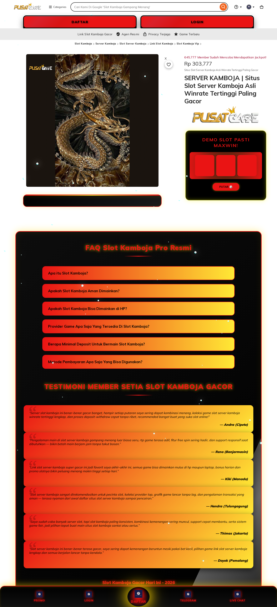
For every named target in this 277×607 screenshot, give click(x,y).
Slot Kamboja (83, 43)
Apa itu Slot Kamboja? (68, 273)
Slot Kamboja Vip (188, 43)
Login (88, 596)
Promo (39, 596)
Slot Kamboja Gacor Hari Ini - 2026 (138, 582)
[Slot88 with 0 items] (261, 7)
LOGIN (197, 22)
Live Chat (237, 596)
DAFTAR (80, 22)
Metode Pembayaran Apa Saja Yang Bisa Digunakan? (95, 361)
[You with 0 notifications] (250, 7)
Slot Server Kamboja (132, 43)
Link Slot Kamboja (161, 43)
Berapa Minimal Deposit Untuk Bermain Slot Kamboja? (96, 344)
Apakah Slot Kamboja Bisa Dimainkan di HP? (87, 308)
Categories (57, 7)
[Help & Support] (238, 7)
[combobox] (144, 7)
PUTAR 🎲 (226, 186)
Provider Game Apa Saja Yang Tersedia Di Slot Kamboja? (98, 326)
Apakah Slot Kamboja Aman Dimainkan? (83, 291)
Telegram (188, 596)
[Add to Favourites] (169, 64)
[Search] (223, 7)
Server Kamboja (105, 43)
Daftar (138, 596)
